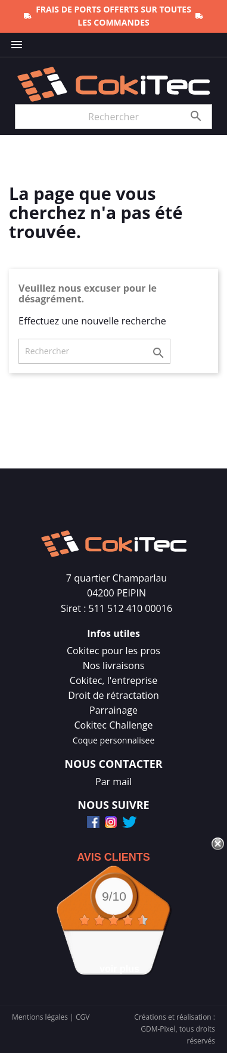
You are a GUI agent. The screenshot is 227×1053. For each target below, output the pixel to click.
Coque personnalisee (114, 740)
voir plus (119, 969)
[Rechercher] (113, 116)
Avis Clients (113, 857)
